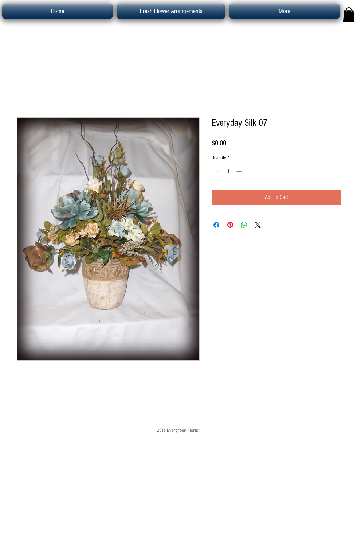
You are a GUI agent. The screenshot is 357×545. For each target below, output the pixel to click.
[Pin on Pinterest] (230, 225)
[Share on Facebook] (216, 225)
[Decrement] (217, 171)
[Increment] (239, 171)
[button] (349, 14)
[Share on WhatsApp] (244, 225)
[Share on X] (258, 225)
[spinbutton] (228, 171)
